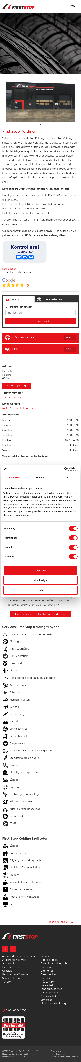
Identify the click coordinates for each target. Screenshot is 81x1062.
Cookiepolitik (57, 1051)
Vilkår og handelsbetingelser (64, 1057)
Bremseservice (11, 967)
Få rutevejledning (16, 385)
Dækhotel (46, 970)
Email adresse (11, 403)
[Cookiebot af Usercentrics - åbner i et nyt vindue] (64, 469)
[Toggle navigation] (72, 6)
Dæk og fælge (49, 959)
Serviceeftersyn (11, 978)
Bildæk (44, 956)
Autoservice (9, 963)
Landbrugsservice (51, 989)
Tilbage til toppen (61, 921)
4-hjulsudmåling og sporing (19, 956)
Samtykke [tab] (14, 477)
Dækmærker (48, 974)
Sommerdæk (48, 996)
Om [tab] (67, 477)
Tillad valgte (40, 580)
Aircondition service (14, 959)
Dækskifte (46, 978)
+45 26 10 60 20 (11, 397)
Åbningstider (10, 414)
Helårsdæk (47, 985)
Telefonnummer (12, 392)
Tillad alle (40, 570)
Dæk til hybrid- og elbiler (55, 963)
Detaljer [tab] (40, 477)
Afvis (40, 590)
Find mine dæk (40, 321)
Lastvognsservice (50, 992)
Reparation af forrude (15, 974)
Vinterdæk (46, 999)
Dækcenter (47, 967)
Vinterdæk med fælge (53, 1003)
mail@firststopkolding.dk (17, 408)
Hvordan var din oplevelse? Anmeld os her (40, 614)
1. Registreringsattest (18, 306)
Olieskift (7, 970)
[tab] (19, 299)
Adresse (7, 366)
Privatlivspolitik (58, 1054)
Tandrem (7, 981)
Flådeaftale (47, 981)
